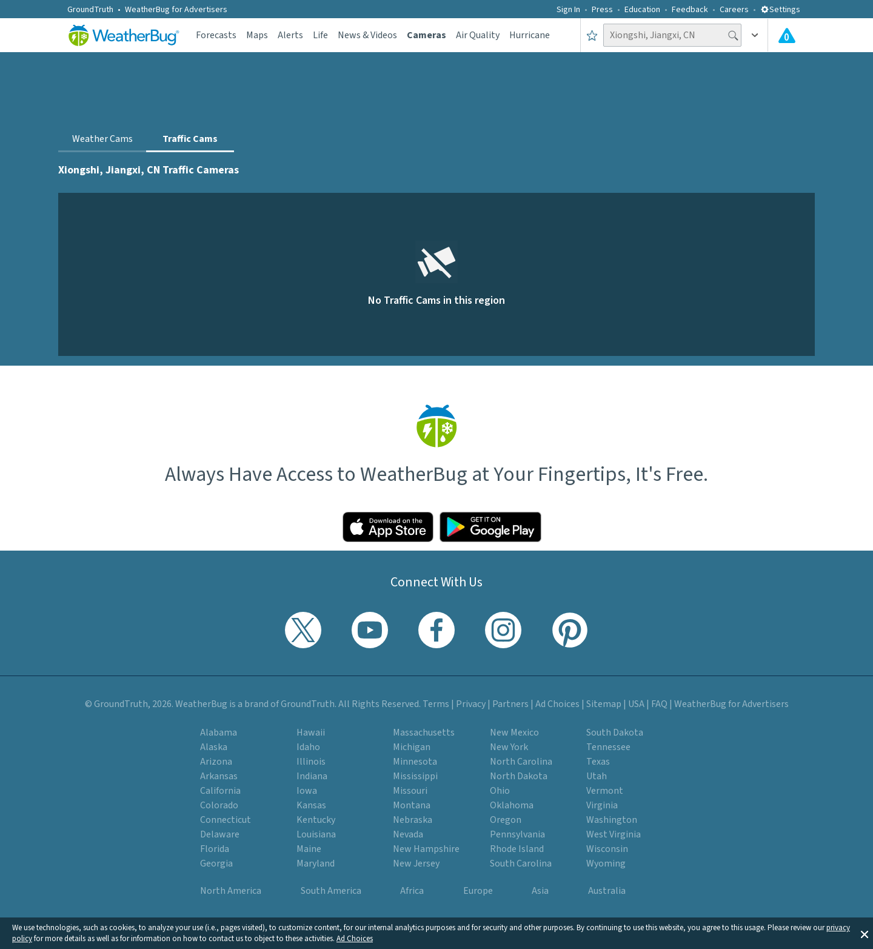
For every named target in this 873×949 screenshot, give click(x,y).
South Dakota (614, 732)
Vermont (604, 790)
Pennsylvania (517, 834)
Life (320, 35)
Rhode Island (517, 849)
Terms (436, 704)
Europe (478, 891)
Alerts (290, 35)
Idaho (308, 747)
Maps (257, 35)
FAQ (659, 704)
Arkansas (219, 776)
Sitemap (603, 704)
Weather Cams (102, 139)
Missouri (410, 790)
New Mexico (514, 732)
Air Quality (478, 35)
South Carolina (521, 863)
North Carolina (521, 761)
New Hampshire (426, 849)
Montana (411, 805)
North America (230, 891)
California (220, 790)
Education (642, 10)
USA (636, 704)
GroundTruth (90, 10)
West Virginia (613, 834)
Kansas (311, 805)
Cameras (426, 35)
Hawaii (310, 732)
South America (331, 891)
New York (509, 747)
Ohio (500, 790)
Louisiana (316, 834)
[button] (864, 933)
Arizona (216, 761)
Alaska (213, 747)
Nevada (408, 834)
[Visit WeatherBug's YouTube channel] (370, 630)
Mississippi (415, 776)
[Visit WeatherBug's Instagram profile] (503, 630)
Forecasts (216, 35)
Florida (214, 849)
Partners (510, 704)
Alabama (218, 732)
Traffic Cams (190, 139)
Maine (308, 849)
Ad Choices (354, 938)
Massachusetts (424, 732)
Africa (412, 891)
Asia (540, 891)
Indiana (311, 776)
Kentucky (315, 820)
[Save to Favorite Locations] (592, 35)
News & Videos (367, 35)
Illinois (311, 761)
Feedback (690, 10)
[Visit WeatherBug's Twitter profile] (303, 630)
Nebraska (412, 820)
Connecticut (225, 820)
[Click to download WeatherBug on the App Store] (388, 527)
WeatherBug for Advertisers (176, 10)
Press (602, 10)
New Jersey (416, 863)
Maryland (315, 863)
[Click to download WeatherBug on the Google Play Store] (490, 527)
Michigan (411, 747)
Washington (611, 820)
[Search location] (672, 35)
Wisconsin (607, 849)
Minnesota (415, 761)
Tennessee (608, 747)
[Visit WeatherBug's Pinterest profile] (570, 630)
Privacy (471, 704)
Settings (780, 10)
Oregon (505, 820)
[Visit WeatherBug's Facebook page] (436, 630)
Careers (734, 10)
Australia (607, 891)
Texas (598, 761)
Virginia (602, 805)
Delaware (219, 834)
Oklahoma (512, 805)
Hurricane (529, 35)
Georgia (216, 863)
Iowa (306, 790)
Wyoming (606, 863)
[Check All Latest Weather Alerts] (787, 35)
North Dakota (518, 776)
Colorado (219, 805)
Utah (596, 776)
